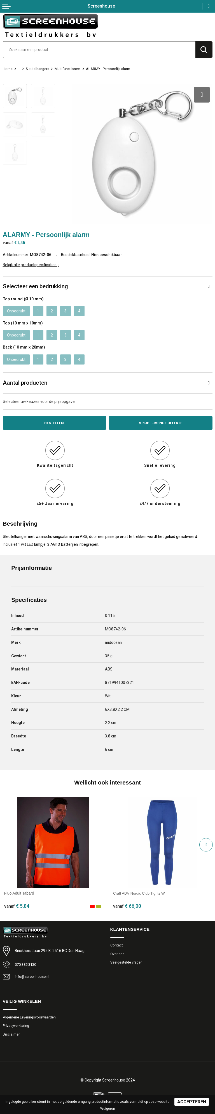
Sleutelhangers (38, 69)
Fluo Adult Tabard (19, 890)
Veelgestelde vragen (126, 960)
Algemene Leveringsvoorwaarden (30, 1014)
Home (8, 69)
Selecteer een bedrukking (35, 282)
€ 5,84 (16, 902)
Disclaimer (11, 1032)
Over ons (117, 951)
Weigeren (107, 1109)
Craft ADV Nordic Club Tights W (140, 890)
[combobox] (99, 49)
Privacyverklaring (16, 1023)
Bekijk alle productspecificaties (31, 261)
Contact (116, 942)
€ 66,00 (127, 902)
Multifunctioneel (68, 69)
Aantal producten (25, 379)
